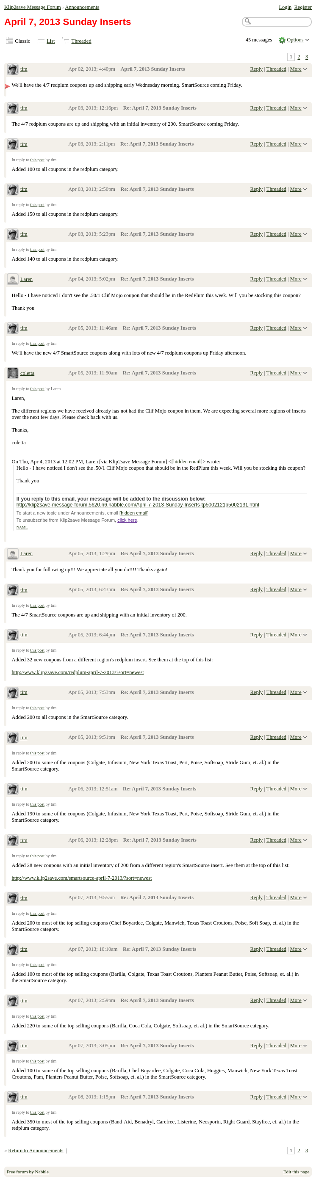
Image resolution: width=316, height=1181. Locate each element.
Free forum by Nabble (28, 1171)
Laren (26, 279)
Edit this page (296, 1171)
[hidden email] (187, 462)
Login (285, 7)
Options (295, 40)
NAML (22, 527)
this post (37, 159)
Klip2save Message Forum (32, 7)
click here (127, 520)
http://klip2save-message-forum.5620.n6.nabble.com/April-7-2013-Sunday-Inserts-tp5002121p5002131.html (138, 505)
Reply (256, 69)
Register (303, 7)
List (51, 41)
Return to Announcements (35, 1150)
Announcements (82, 7)
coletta (27, 373)
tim (24, 69)
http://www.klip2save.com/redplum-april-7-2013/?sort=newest (77, 672)
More (296, 69)
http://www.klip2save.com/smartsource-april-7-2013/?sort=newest (81, 878)
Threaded (81, 41)
